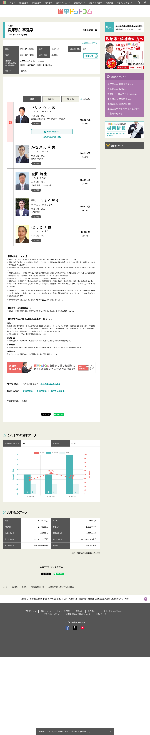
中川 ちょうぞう (51, 202)
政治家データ (79, 3)
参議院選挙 (36, 3)
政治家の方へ (31, 611)
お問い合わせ (101, 614)
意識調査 (109, 3)
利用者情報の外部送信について (78, 614)
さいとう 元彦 (51, 109)
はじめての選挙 (95, 3)
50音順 (70, 99)
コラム (12, 3)
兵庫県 (24, 401)
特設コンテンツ (124, 3)
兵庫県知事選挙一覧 (37, 587)
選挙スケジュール (63, 3)
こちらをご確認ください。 (65, 311)
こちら (44, 300)
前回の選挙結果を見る (50, 384)
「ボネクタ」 (78, 290)
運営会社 (79, 611)
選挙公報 (89, 56)
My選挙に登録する (89, 43)
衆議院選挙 (23, 3)
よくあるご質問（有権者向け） (112, 611)
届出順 (51, 99)
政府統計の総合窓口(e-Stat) (88, 553)
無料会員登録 (57, 731)
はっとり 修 (51, 229)
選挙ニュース (46, 611)
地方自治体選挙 (57, 391)
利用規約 (91, 611)
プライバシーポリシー (52, 614)
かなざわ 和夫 (51, 149)
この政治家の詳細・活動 (52, 137)
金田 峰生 (51, 176)
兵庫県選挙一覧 (89, 30)
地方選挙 (48, 3)
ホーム (5, 587)
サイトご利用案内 (64, 611)
